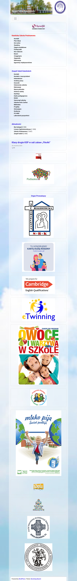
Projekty (16, 107)
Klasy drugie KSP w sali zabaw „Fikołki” (31, 142)
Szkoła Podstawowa (20, 131)
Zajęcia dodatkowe (20, 47)
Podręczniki (18, 49)
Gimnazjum (17, 109)
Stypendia (17, 58)
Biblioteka (17, 104)
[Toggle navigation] (15, 18)
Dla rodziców (18, 51)
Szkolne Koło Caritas (21, 102)
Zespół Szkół (18, 133)
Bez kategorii (18, 127)
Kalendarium (18, 78)
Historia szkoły (19, 91)
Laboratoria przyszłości (21, 115)
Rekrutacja (17, 60)
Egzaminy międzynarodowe (23, 62)
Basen (16, 54)
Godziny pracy (18, 81)
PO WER (16, 113)
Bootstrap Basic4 (36, 579)
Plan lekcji (17, 41)
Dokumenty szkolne (20, 85)
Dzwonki (17, 83)
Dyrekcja (17, 94)
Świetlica (17, 45)
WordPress (22, 579)
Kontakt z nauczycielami (22, 76)
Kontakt (16, 38)
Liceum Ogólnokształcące (22, 129)
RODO (16, 98)
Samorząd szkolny (20, 100)
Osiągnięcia (18, 56)
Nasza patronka (19, 89)
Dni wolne (17, 43)
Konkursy (17, 111)
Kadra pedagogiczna (20, 96)
